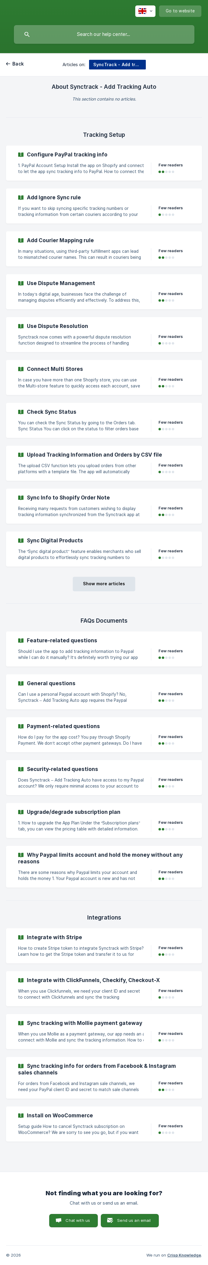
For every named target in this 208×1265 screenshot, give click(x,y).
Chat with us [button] (78, 1220)
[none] (145, 11)
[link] (104, 163)
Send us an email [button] (134, 1220)
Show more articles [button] (104, 583)
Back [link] (18, 64)
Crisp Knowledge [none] (184, 1255)
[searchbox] (104, 34)
